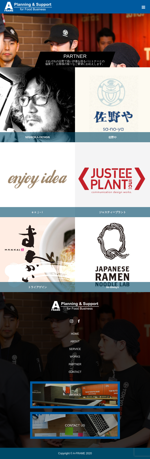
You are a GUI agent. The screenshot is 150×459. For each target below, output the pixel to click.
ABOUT (74, 341)
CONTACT (74, 372)
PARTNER (75, 364)
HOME (75, 333)
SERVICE (75, 349)
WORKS (75, 356)
